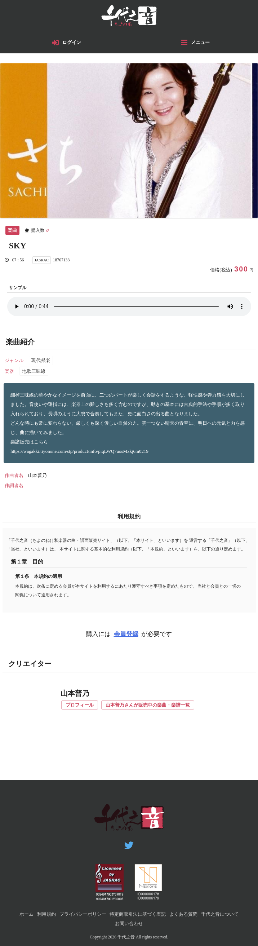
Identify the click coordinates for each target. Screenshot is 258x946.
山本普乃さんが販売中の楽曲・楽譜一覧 (148, 705)
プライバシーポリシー (82, 914)
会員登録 (126, 634)
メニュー (200, 42)
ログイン (72, 42)
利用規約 (46, 914)
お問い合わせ (129, 923)
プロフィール (80, 705)
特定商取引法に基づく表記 (138, 914)
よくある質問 (183, 914)
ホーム (26, 914)
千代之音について (220, 914)
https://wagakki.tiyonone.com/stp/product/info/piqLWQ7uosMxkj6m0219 (79, 451)
